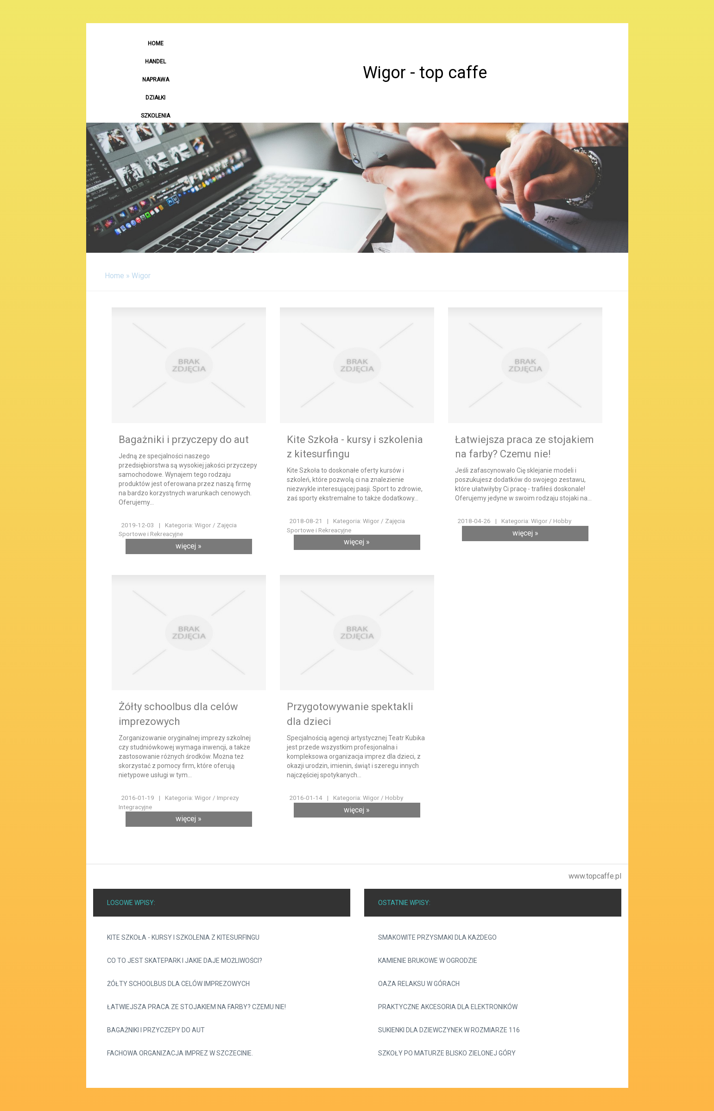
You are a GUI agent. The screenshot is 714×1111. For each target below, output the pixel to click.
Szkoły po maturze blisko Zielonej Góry (447, 1053)
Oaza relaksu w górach (419, 983)
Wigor (141, 275)
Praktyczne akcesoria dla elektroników (448, 1007)
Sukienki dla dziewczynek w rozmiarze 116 (449, 1030)
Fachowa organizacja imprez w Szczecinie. (180, 1053)
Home (114, 275)
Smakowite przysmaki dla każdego (437, 937)
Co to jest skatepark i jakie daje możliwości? (184, 960)
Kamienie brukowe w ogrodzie (427, 960)
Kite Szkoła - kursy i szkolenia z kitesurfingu (183, 937)
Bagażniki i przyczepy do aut (156, 1030)
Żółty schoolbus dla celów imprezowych (178, 983)
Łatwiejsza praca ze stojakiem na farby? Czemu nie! (196, 1007)
